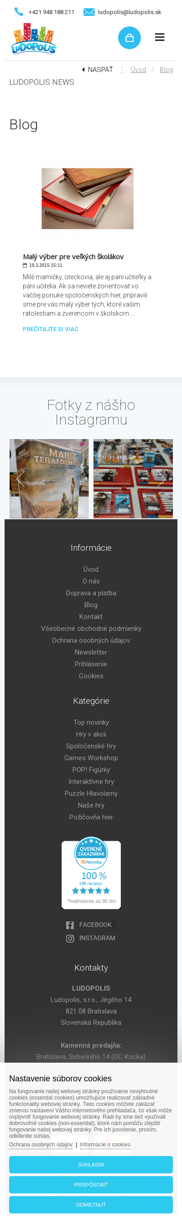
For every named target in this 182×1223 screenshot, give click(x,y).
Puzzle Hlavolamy (91, 793)
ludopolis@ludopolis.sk (129, 12)
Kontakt (91, 617)
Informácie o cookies (105, 1144)
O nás (91, 581)
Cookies (91, 676)
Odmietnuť (91, 1205)
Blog (166, 69)
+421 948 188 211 (51, 12)
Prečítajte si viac (50, 329)
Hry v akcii (91, 734)
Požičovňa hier (91, 817)
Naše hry (91, 805)
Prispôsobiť (91, 1184)
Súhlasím (91, 1164)
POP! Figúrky (91, 770)
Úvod (138, 69)
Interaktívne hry (91, 782)
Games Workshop (91, 758)
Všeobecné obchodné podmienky (91, 628)
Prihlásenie (91, 664)
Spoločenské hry (91, 746)
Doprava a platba (91, 593)
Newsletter (91, 652)
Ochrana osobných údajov (91, 640)
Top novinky (91, 722)
